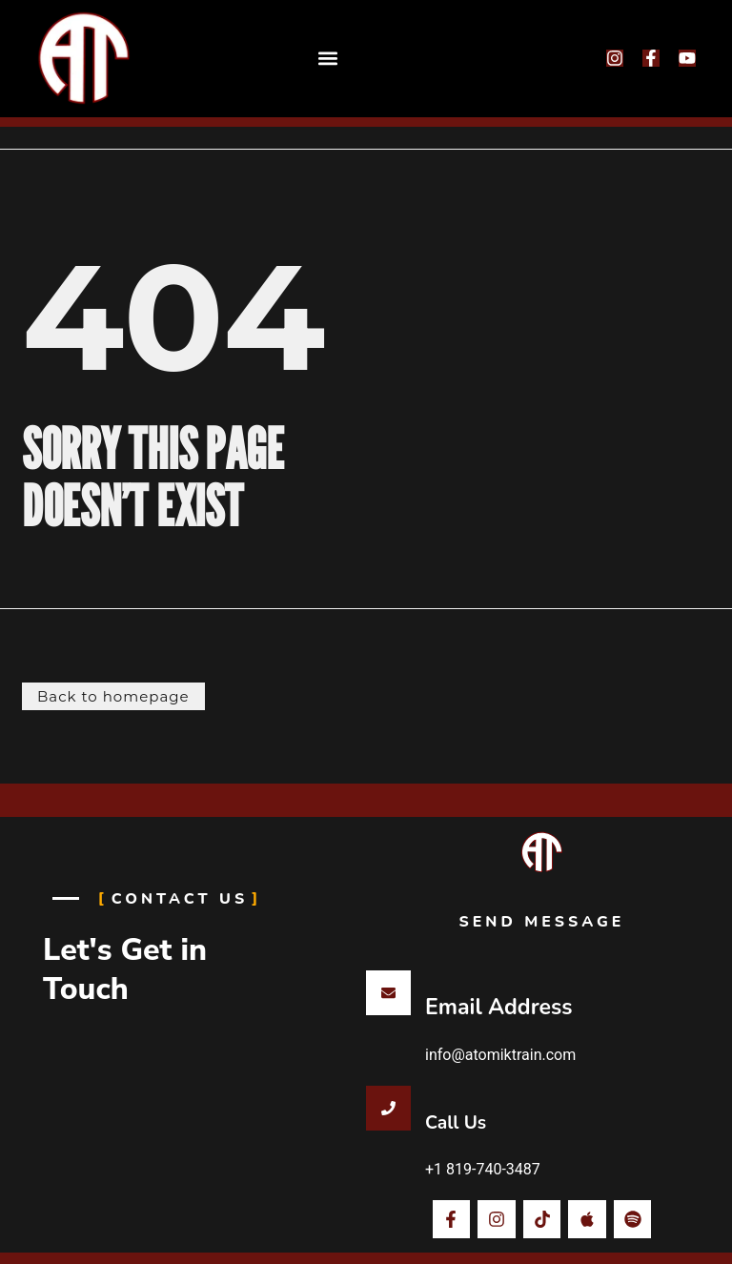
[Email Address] (388, 992)
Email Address (498, 1007)
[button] (328, 58)
